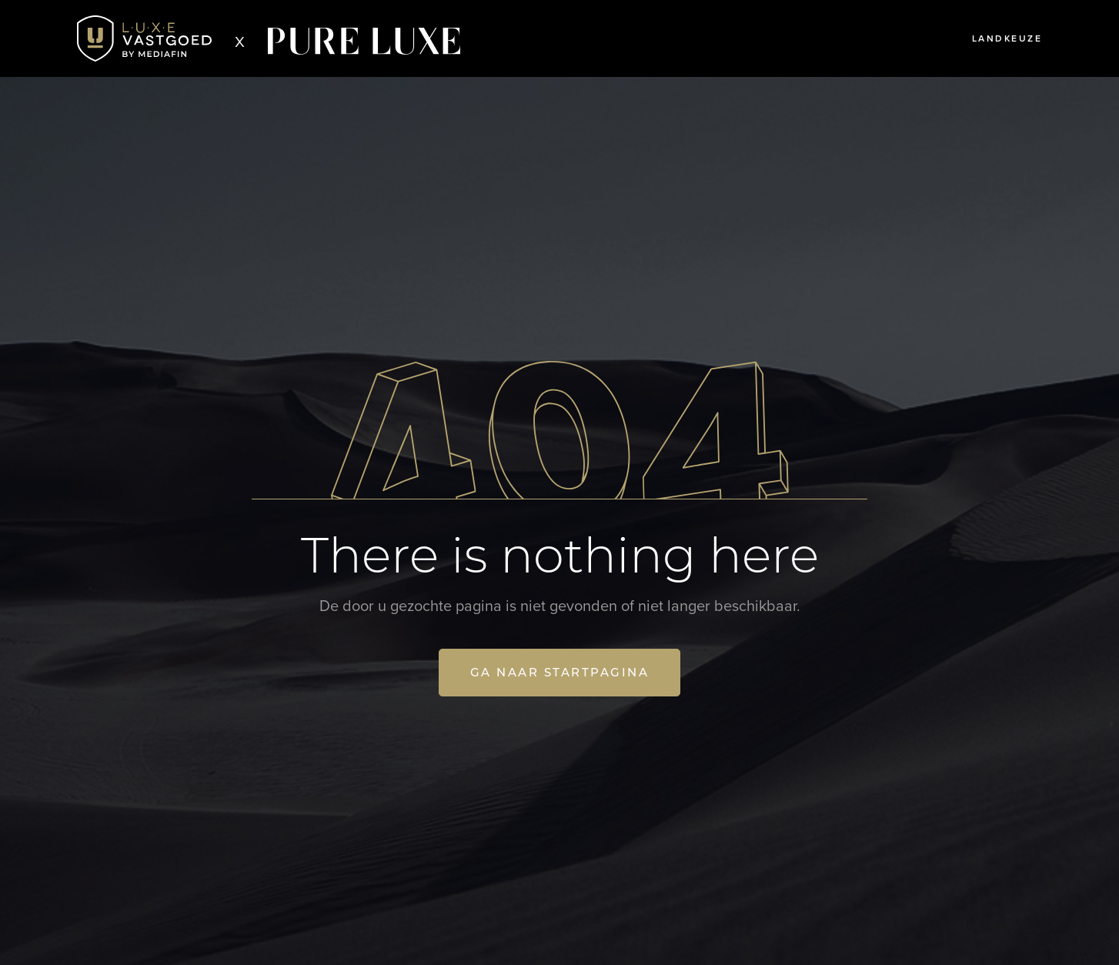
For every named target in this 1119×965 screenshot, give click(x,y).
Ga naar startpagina (560, 672)
